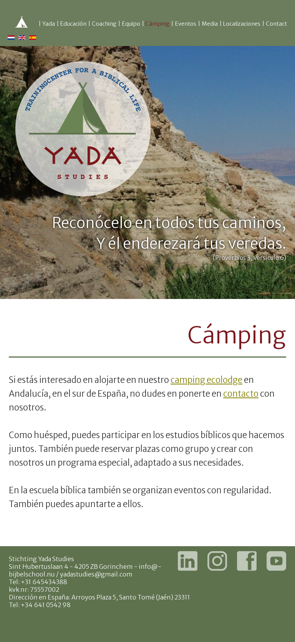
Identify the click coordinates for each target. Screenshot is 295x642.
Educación (73, 23)
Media (210, 23)
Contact (276, 23)
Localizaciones (241, 23)
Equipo (131, 23)
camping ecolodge (206, 379)
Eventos (185, 23)
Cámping (157, 23)
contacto (241, 393)
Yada (48, 23)
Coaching (104, 23)
